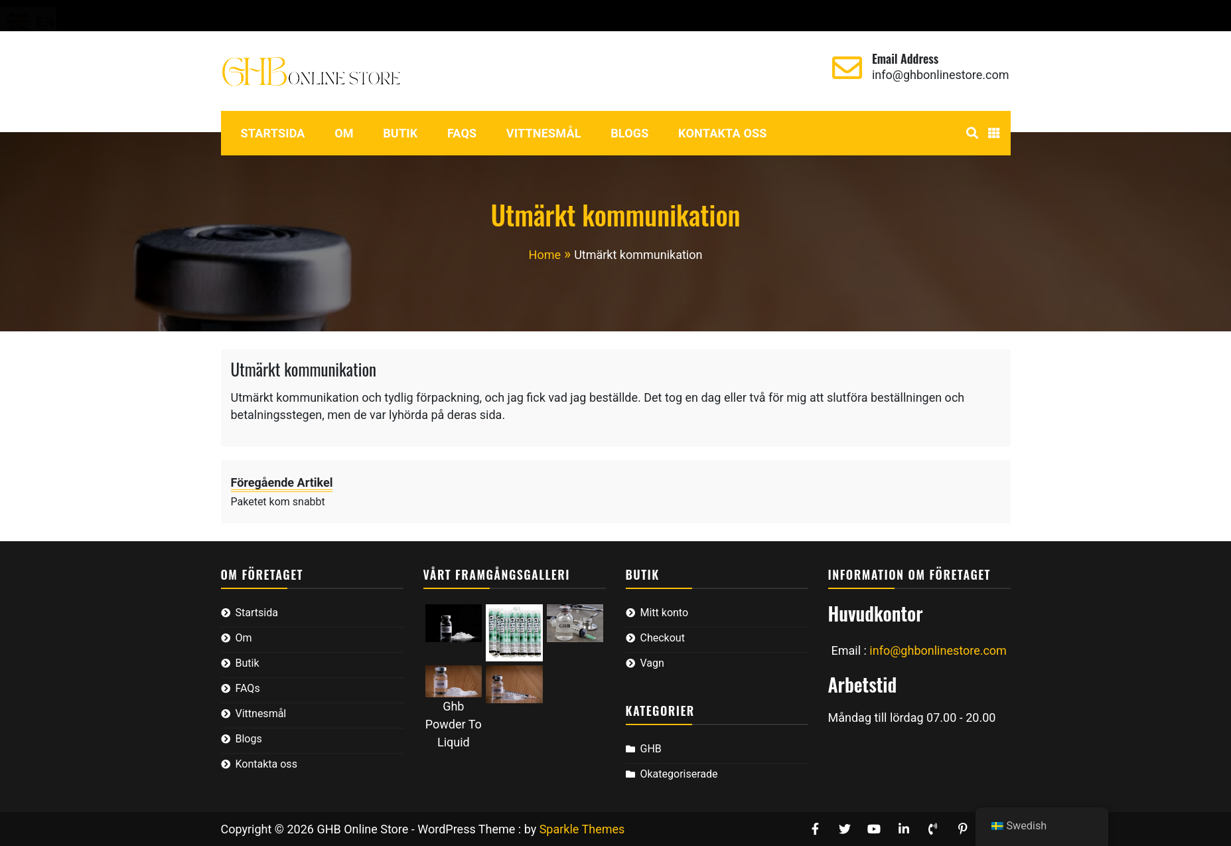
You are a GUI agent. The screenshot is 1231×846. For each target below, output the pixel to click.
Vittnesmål (543, 133)
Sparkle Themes (582, 829)
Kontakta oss (722, 133)
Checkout (306, 16)
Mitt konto (239, 16)
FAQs (462, 133)
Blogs (629, 133)
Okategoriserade (679, 774)
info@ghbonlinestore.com (940, 75)
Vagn (358, 16)
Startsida (273, 133)
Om (344, 133)
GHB (651, 748)
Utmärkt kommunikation (304, 369)
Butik (400, 133)
